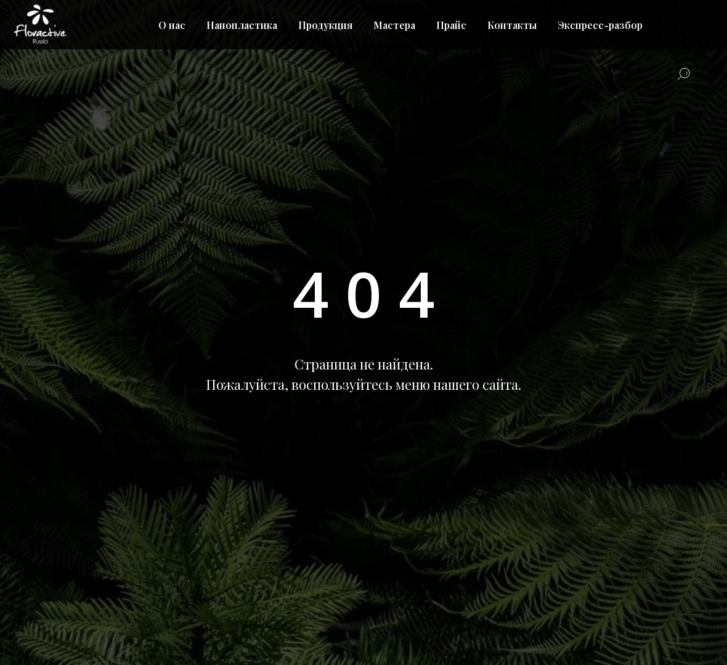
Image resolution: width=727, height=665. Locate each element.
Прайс (451, 25)
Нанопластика (241, 25)
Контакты (512, 25)
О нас (171, 25)
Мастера (394, 25)
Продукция (325, 25)
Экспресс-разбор (600, 25)
